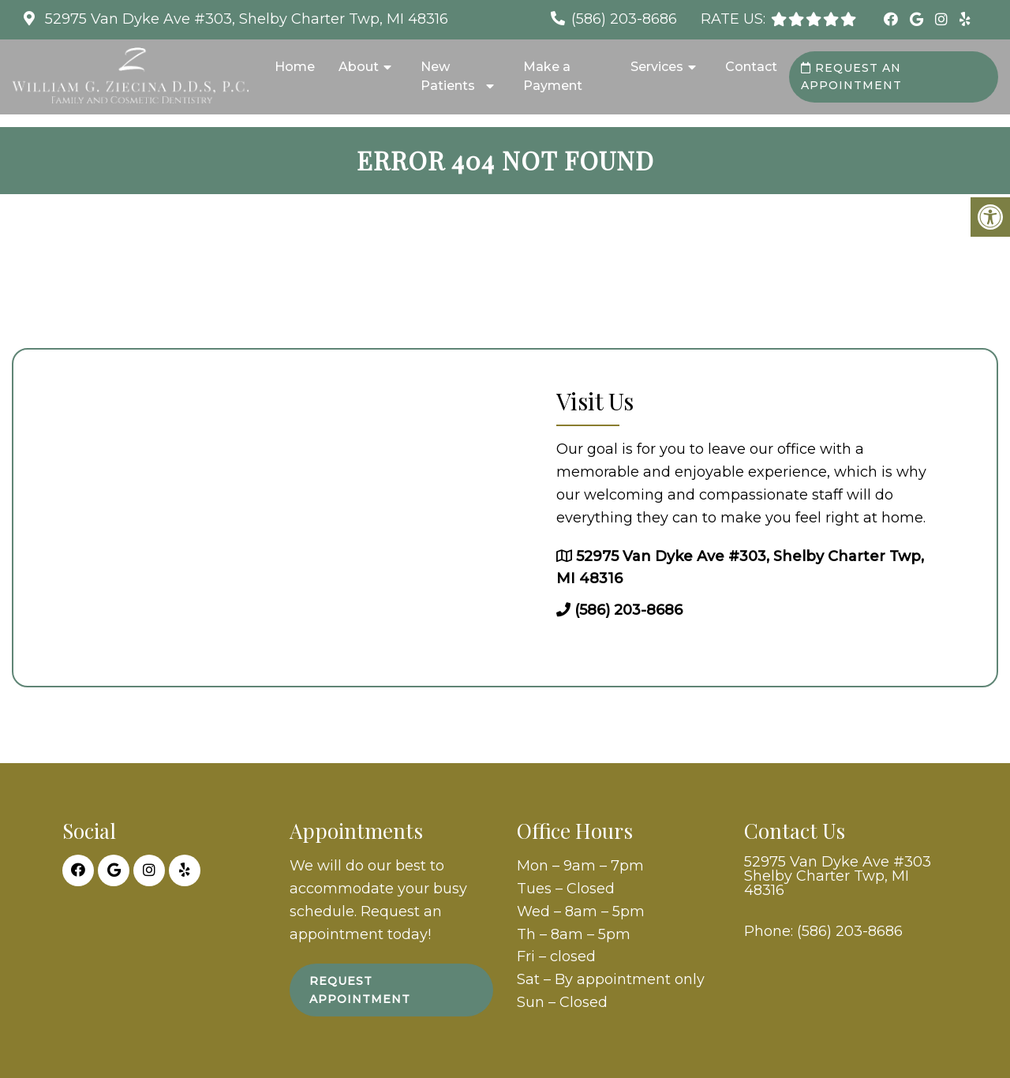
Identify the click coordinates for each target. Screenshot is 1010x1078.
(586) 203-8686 (624, 19)
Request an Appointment (851, 76)
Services (656, 66)
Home (295, 66)
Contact (751, 66)
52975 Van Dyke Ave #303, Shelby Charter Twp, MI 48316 (244, 19)
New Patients (448, 76)
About (359, 66)
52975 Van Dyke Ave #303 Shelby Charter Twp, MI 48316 (837, 876)
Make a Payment (552, 76)
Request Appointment (359, 989)
